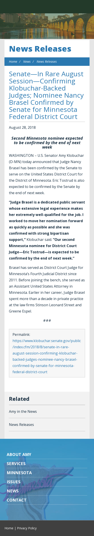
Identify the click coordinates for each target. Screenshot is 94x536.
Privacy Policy (27, 528)
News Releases (40, 48)
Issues (13, 481)
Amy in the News (23, 411)
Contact (17, 500)
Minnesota (19, 472)
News (27, 61)
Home (13, 61)
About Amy (19, 454)
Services (16, 463)
